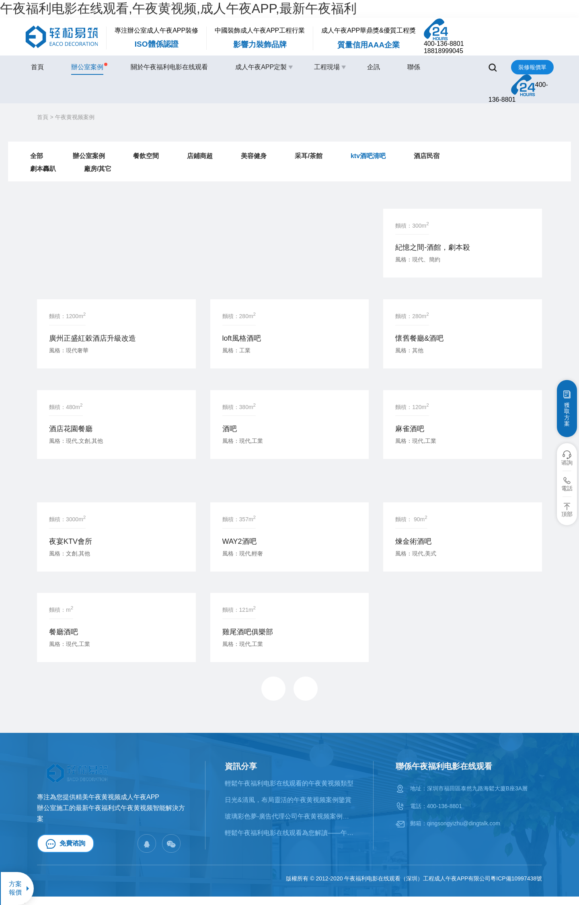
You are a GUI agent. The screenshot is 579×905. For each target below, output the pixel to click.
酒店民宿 (426, 155)
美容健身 (254, 155)
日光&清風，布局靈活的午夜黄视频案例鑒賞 (288, 799)
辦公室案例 (87, 66)
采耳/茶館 (308, 155)
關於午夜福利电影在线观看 (169, 67)
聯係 (413, 67)
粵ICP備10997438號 (516, 878)
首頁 (37, 67)
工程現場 (327, 67)
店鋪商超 (200, 155)
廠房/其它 (97, 168)
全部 (36, 155)
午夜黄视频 (137, 807)
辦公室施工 (53, 807)
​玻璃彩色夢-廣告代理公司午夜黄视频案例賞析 (290, 816)
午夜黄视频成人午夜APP (123, 797)
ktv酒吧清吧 (368, 155)
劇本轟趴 (43, 168)
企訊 (373, 67)
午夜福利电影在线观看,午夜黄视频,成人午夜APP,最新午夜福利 (178, 8)
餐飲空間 (146, 155)
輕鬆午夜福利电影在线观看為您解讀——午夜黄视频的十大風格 (290, 832)
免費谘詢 (65, 844)
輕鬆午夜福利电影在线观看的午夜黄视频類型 (289, 783)
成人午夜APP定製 (261, 67)
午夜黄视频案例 (74, 117)
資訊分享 (241, 766)
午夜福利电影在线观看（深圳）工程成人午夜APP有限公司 (417, 878)
